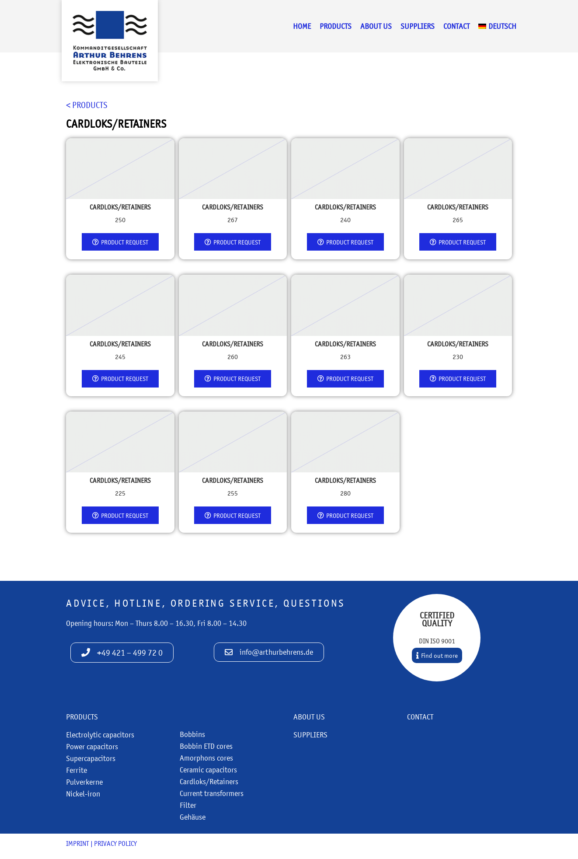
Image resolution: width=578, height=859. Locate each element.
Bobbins (192, 734)
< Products (87, 105)
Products (336, 26)
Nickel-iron (83, 793)
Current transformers (212, 793)
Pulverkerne (84, 782)
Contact (456, 26)
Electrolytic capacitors (100, 734)
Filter (188, 805)
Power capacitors (92, 746)
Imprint (77, 843)
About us (376, 26)
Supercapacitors (90, 758)
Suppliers (417, 26)
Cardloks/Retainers (209, 781)
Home (302, 26)
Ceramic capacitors (208, 769)
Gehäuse (192, 817)
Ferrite (76, 770)
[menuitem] (497, 26)
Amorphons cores (206, 758)
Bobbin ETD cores (206, 746)
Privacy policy (115, 843)
